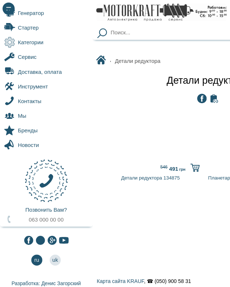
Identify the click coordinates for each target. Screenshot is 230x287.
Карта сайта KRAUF (120, 281)
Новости (21, 145)
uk (55, 260)
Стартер (21, 27)
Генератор (24, 12)
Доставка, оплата (33, 71)
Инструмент (26, 86)
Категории (23, 42)
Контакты (22, 100)
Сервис (20, 57)
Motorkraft (103, 60)
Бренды (21, 130)
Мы (15, 115)
